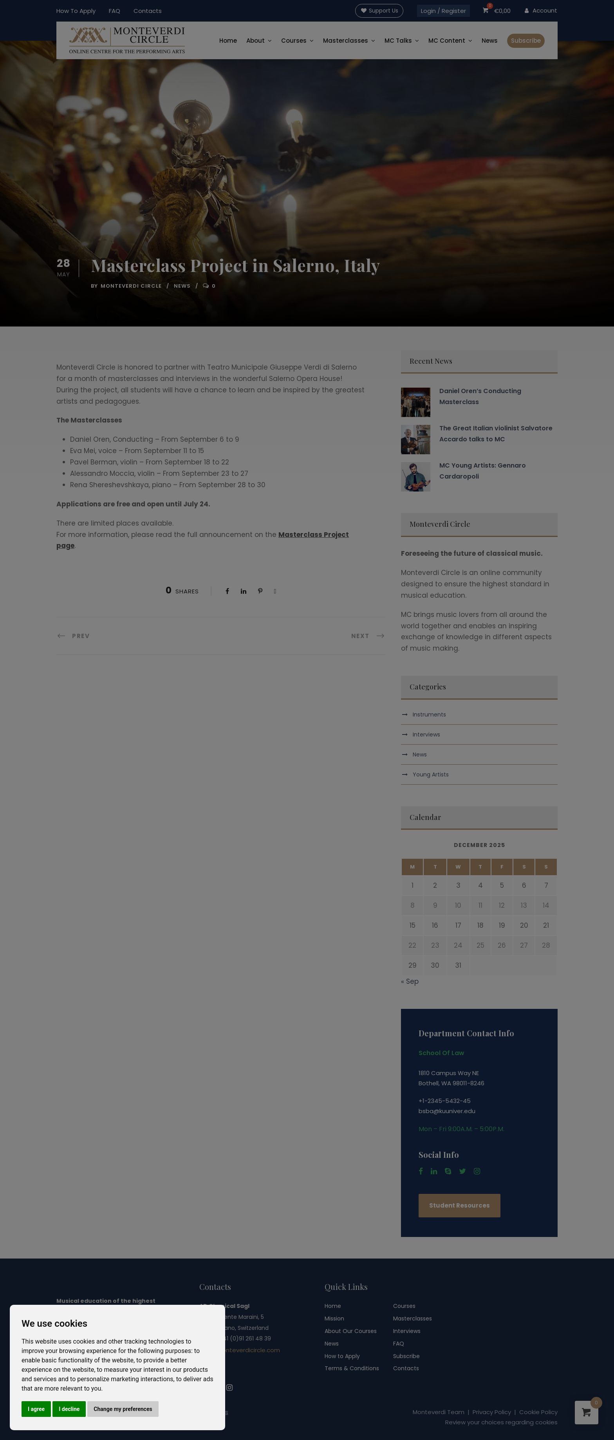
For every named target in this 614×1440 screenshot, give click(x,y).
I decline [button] (69, 1409)
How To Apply (76, 11)
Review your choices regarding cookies (501, 1422)
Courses (294, 40)
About (255, 40)
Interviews (426, 734)
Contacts (148, 11)
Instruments (429, 714)
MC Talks (398, 40)
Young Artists (431, 774)
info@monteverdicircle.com (239, 1350)
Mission (334, 1318)
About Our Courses (351, 1331)
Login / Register (443, 11)
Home (228, 40)
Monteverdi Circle (131, 286)
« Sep (410, 981)
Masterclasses (345, 40)
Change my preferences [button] (123, 1409)
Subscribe (526, 40)
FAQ (114, 11)
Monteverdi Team (438, 1412)
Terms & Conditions (352, 1368)
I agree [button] (36, 1409)
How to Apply (342, 1356)
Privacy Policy (492, 1412)
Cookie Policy (538, 1412)
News (490, 40)
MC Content (446, 40)
